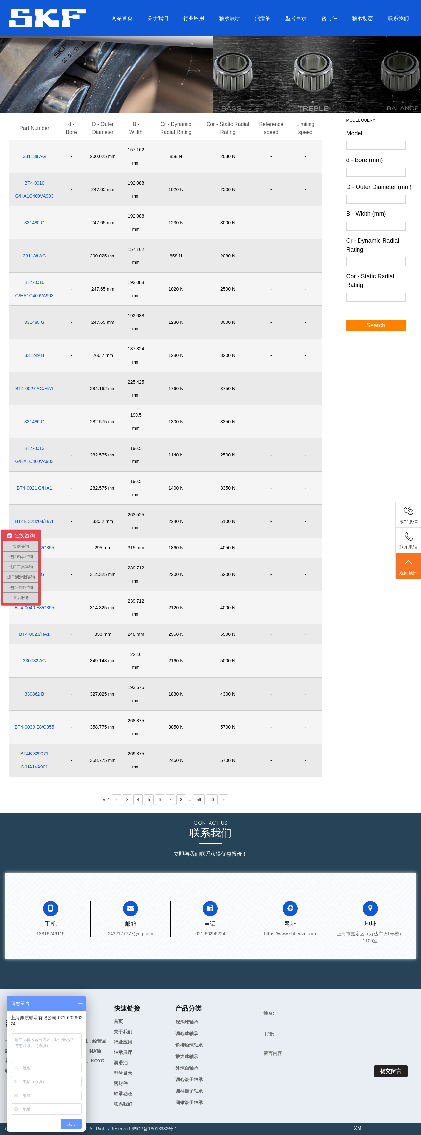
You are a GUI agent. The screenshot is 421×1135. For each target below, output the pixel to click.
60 (212, 799)
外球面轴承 (186, 1068)
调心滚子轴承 (189, 1079)
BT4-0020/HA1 (34, 634)
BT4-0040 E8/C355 (34, 607)
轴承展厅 (229, 18)
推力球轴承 (186, 1056)
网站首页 (122, 18)
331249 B (34, 355)
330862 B (34, 694)
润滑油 (263, 18)
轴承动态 (362, 18)
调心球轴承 (186, 1033)
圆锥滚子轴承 (189, 1102)
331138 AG (34, 156)
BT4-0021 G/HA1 (34, 488)
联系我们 (398, 18)
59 (199, 799)
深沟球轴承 (186, 1022)
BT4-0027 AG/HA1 (34, 388)
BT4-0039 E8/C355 (34, 727)
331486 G (34, 421)
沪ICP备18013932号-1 (154, 1128)
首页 (118, 1021)
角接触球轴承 (189, 1045)
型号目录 (296, 18)
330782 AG (34, 660)
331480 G (34, 222)
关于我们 (157, 18)
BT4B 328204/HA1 (34, 521)
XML (359, 1128)
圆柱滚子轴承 (189, 1091)
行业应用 (193, 18)
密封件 (329, 18)
